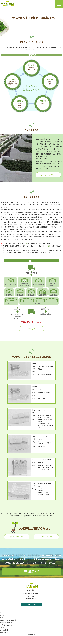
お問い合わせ (48, 246)
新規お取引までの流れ (16, 537)
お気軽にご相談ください (35, 528)
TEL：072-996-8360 (31, 596)
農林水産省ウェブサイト (48, 175)
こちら (25, 243)
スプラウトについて (46, 537)
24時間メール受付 (31, 605)
